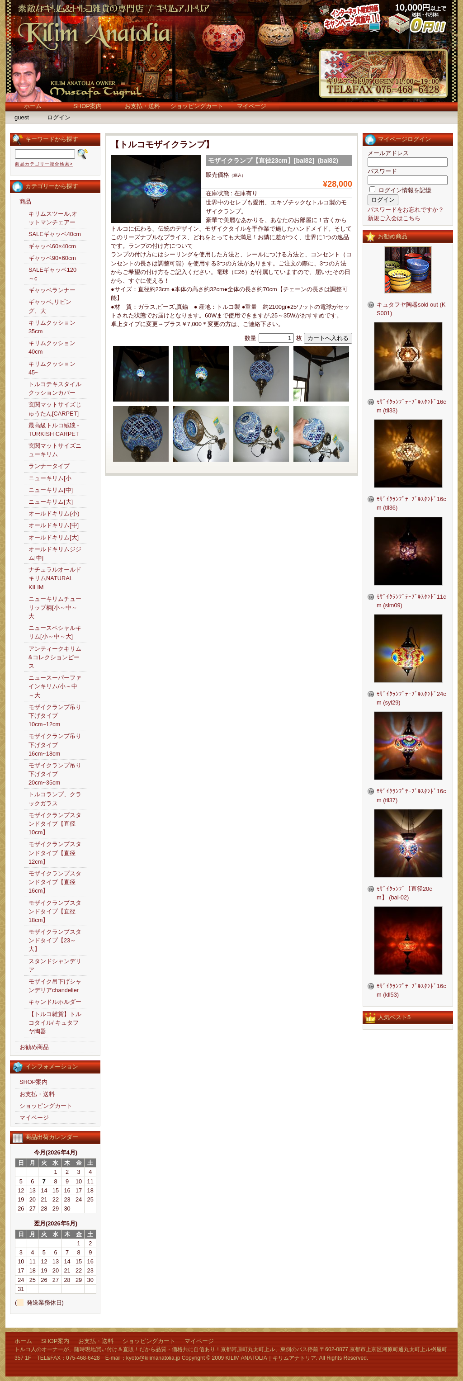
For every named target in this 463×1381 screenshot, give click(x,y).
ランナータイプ (49, 466)
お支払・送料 (142, 106)
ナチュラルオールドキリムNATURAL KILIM (54, 578)
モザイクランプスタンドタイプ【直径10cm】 (54, 824)
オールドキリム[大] (53, 537)
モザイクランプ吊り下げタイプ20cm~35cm (54, 774)
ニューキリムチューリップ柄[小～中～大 (54, 608)
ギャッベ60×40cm (52, 246)
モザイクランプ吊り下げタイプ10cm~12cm (54, 716)
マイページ (251, 106)
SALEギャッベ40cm (54, 234)
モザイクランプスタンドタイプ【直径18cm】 (54, 911)
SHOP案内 (87, 106)
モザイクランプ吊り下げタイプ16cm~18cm (54, 745)
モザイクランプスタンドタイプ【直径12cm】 (54, 853)
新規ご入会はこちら (394, 218)
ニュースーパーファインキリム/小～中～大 (54, 686)
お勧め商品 (34, 1047)
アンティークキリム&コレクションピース (54, 657)
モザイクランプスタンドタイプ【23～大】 (54, 940)
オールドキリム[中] (53, 525)
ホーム (33, 106)
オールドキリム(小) (54, 513)
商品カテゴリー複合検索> (44, 163)
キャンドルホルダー (54, 1001)
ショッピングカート (196, 106)
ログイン (59, 117)
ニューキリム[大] (50, 501)
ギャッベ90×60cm (52, 258)
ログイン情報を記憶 (400, 190)
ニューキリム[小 (49, 478)
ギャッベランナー (52, 290)
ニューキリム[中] (50, 490)
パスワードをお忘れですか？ (406, 209)
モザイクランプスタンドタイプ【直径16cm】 (54, 882)
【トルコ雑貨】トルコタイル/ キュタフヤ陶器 (54, 1023)
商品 (25, 201)
